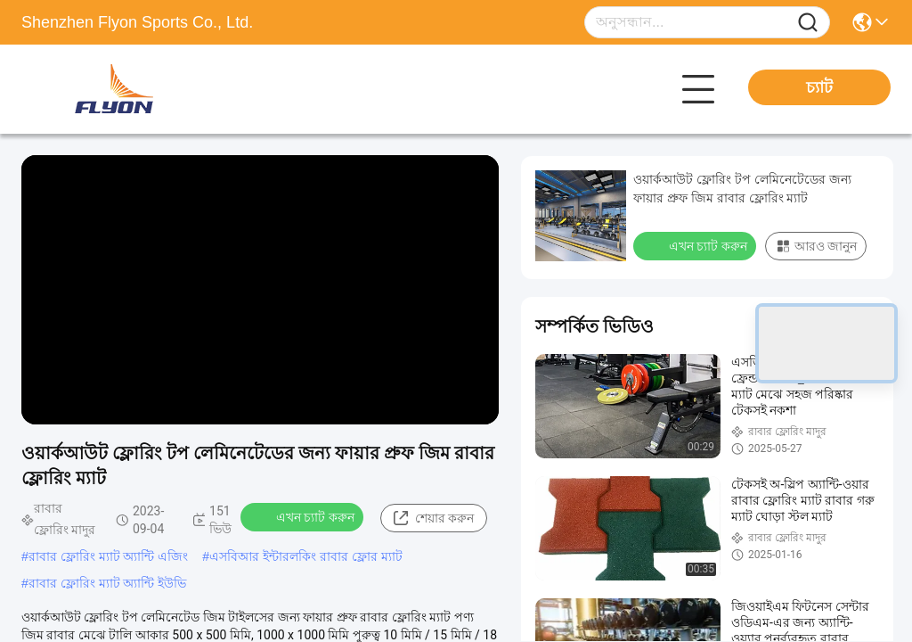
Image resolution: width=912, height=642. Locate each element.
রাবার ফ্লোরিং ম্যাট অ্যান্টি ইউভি (107, 583)
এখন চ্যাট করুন (303, 516)
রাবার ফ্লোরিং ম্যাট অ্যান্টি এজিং (108, 556)
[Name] (807, 23)
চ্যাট (819, 87)
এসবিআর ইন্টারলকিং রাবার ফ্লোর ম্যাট (306, 556)
